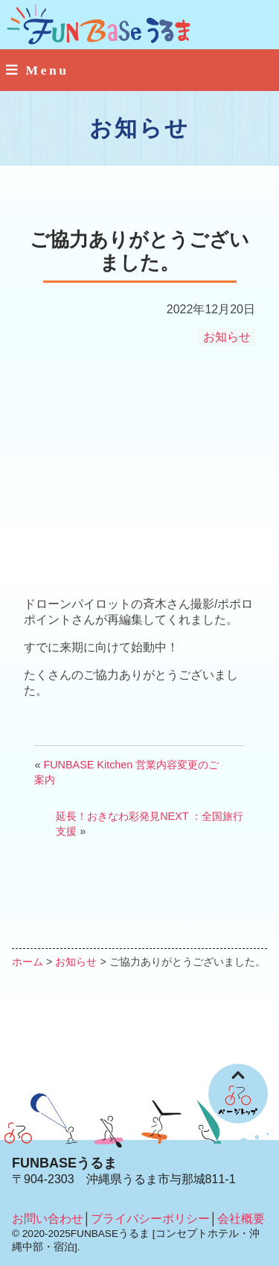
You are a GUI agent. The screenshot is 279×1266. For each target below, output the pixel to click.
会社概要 (241, 1218)
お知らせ (227, 336)
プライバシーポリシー (150, 1218)
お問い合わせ (47, 1218)
